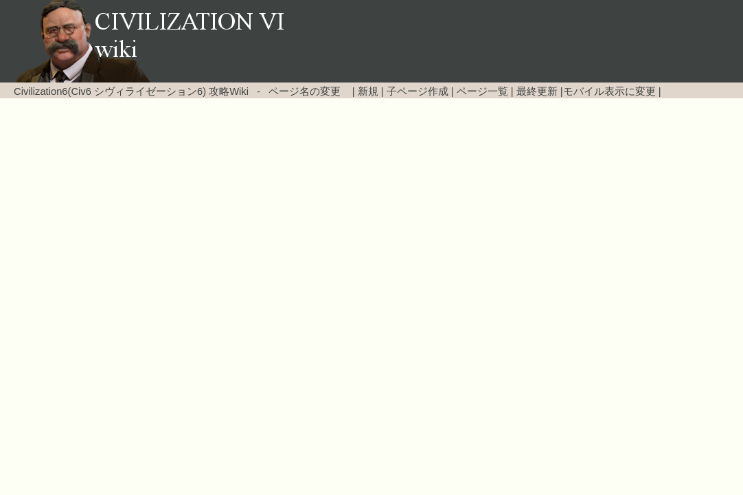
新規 (368, 91)
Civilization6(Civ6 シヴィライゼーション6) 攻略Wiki (131, 91)
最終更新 (537, 91)
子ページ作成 (417, 91)
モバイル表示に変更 (609, 91)
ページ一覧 (482, 91)
